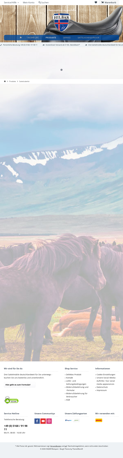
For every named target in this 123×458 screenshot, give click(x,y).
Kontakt (69, 377)
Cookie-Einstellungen (106, 374)
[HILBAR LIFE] (33, 37)
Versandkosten (55, 446)
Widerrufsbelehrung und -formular (77, 388)
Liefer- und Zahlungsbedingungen (76, 382)
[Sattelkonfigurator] (89, 37)
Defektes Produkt (73, 374)
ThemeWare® (77, 449)
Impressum (102, 390)
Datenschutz (102, 387)
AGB (68, 400)
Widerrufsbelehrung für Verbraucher (76, 395)
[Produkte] (51, 37)
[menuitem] (109, 2)
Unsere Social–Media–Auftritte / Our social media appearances (106, 380)
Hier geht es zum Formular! (17, 384)
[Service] (67, 37)
